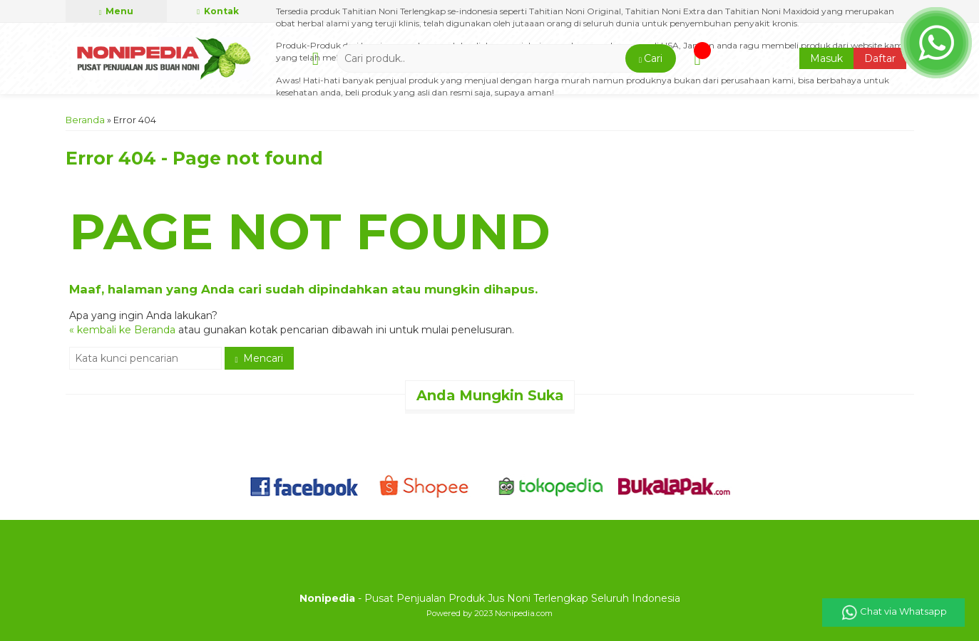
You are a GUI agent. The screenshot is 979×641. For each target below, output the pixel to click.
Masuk (826, 58)
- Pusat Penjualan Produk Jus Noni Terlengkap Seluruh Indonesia (489, 598)
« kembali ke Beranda (122, 329)
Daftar (880, 58)
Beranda (85, 120)
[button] (650, 58)
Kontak (218, 11)
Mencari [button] (259, 358)
